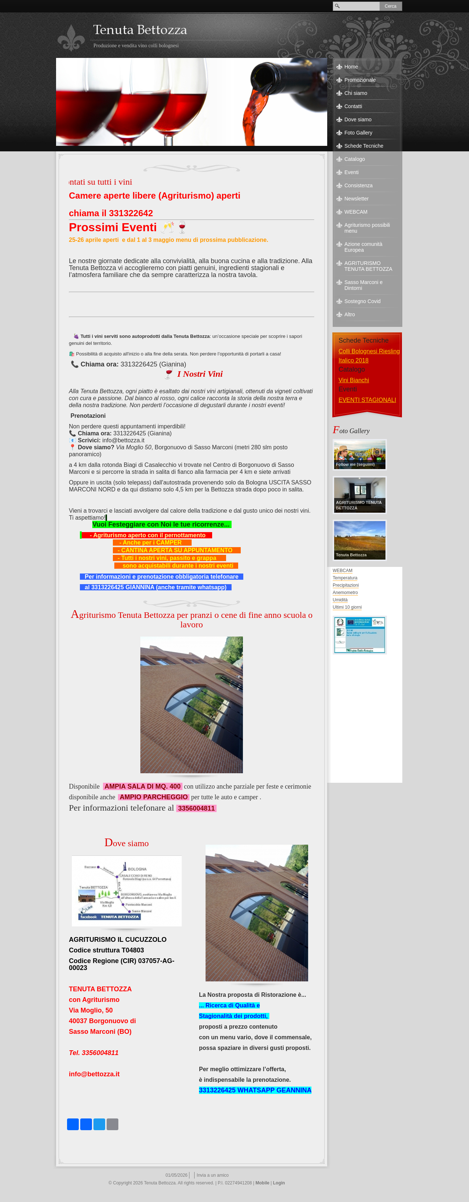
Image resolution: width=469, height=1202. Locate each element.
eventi (346, 400)
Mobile (262, 1183)
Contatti (353, 106)
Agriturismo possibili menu (367, 228)
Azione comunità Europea (363, 247)
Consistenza (358, 185)
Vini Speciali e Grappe (367, 380)
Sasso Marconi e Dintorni (363, 285)
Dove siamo (358, 119)
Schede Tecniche (363, 146)
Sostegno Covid (362, 301)
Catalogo (354, 159)
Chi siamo (355, 93)
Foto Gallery (358, 133)
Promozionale (360, 80)
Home (351, 67)
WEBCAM (356, 212)
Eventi (351, 172)
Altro (349, 314)
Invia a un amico (213, 1175)
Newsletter (356, 199)
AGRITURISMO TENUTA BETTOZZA (368, 266)
